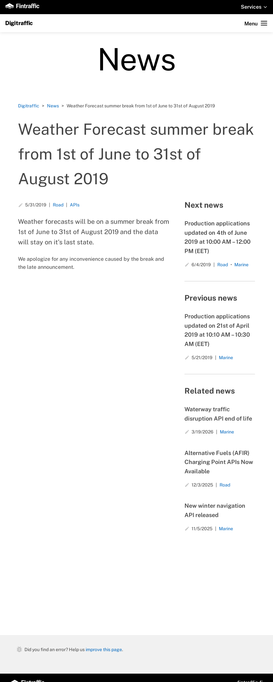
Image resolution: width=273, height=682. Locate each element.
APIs (75, 204)
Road (58, 204)
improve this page (104, 649)
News (53, 105)
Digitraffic (19, 23)
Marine (241, 264)
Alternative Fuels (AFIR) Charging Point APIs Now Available (218, 462)
